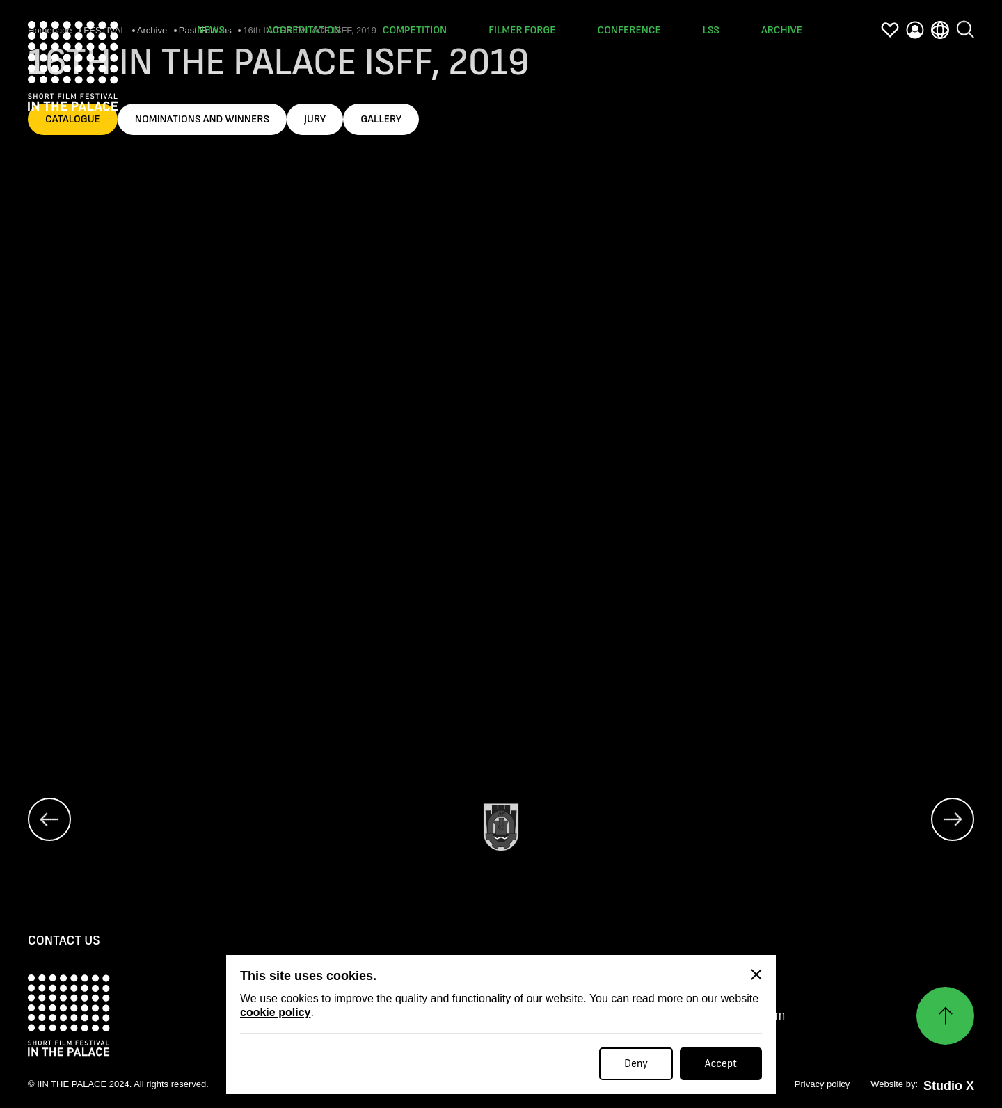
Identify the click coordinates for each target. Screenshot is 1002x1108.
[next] (952, 820)
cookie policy (275, 1012)
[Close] (756, 974)
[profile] (915, 29)
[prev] (49, 820)
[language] (940, 26)
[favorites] (890, 30)
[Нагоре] (945, 1016)
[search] (965, 18)
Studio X (948, 1086)
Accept (721, 1063)
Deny (636, 1063)
